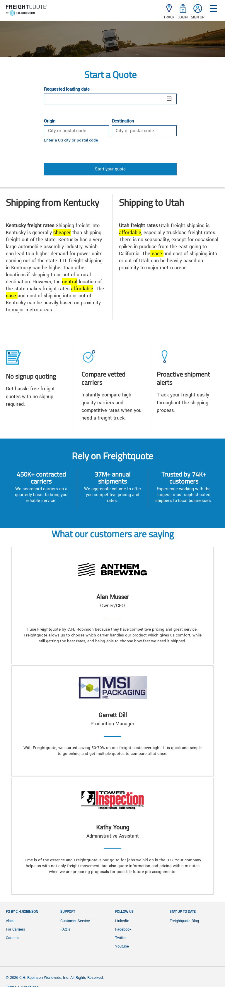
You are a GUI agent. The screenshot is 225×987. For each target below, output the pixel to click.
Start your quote (110, 169)
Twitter (121, 938)
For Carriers (15, 929)
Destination (123, 121)
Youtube (122, 946)
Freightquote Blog (184, 921)
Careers (12, 938)
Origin (49, 121)
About (11, 921)
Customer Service (75, 921)
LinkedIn (122, 921)
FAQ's (65, 929)
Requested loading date (67, 89)
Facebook (123, 929)
